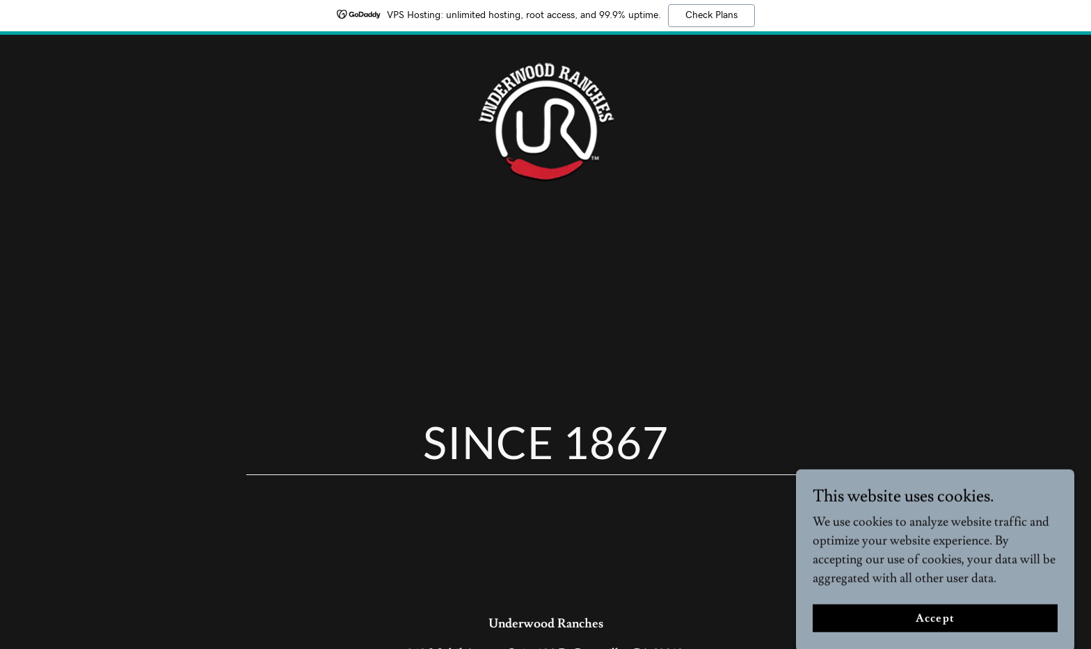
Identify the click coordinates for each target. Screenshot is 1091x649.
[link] (545, 118)
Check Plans (711, 15)
